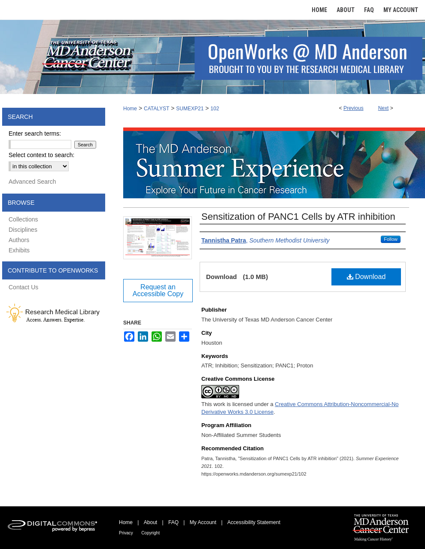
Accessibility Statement (254, 522)
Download (366, 276)
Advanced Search (32, 181)
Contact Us (23, 287)
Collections (23, 219)
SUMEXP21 (189, 109)
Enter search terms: (35, 133)
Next (383, 108)
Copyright (150, 533)
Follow (391, 239)
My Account (203, 522)
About (150, 522)
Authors (19, 240)
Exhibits (19, 250)
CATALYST (156, 109)
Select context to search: (41, 155)
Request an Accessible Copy (158, 290)
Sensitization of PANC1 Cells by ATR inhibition (298, 216)
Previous (353, 108)
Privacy (126, 533)
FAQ (173, 522)
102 (214, 109)
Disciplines (23, 229)
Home (130, 109)
